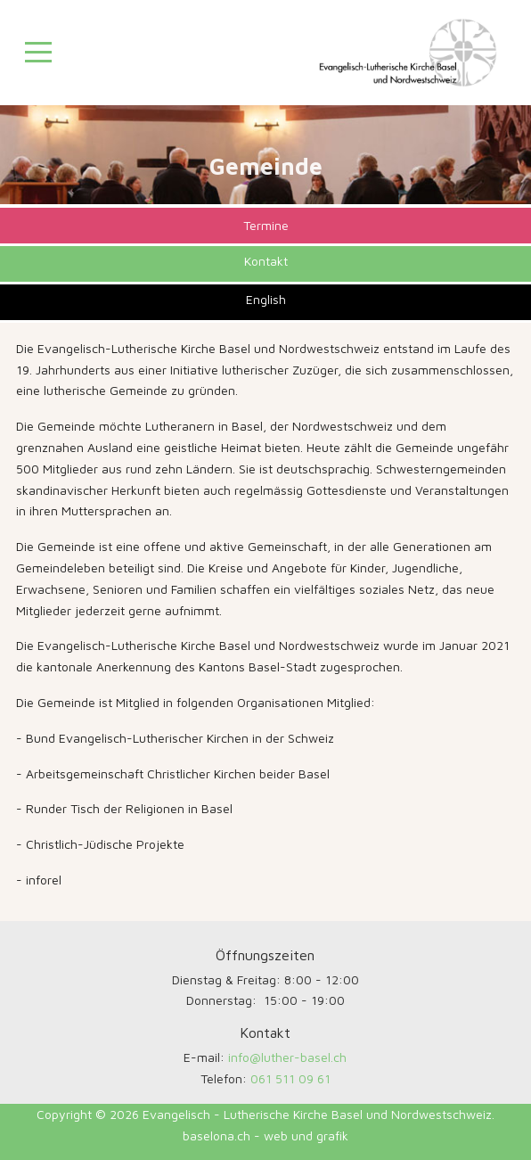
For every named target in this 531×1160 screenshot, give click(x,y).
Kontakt (266, 260)
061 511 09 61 (290, 1078)
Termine (266, 225)
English (266, 299)
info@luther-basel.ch (287, 1057)
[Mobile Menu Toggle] (38, 52)
